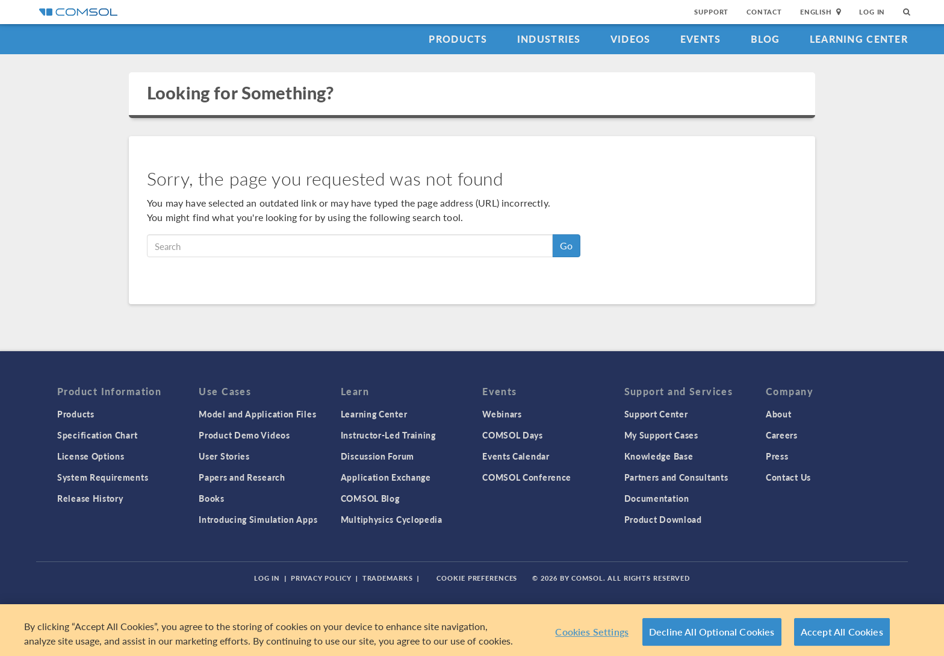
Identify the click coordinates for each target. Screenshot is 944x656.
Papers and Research (242, 477)
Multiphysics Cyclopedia (391, 519)
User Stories (224, 456)
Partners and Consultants (676, 477)
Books (212, 498)
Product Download (663, 519)
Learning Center (859, 39)
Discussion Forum (377, 456)
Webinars (502, 414)
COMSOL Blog (370, 498)
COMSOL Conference (526, 477)
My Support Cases (661, 435)
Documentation (656, 498)
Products (458, 39)
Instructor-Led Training (388, 435)
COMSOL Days (512, 435)
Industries (549, 39)
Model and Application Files (257, 414)
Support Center (656, 414)
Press (777, 456)
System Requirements (102, 477)
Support (711, 11)
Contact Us (788, 477)
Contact (764, 11)
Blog (765, 39)
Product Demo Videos (244, 435)
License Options (91, 456)
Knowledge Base (659, 456)
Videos (630, 39)
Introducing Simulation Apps (258, 519)
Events (700, 39)
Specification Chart (97, 435)
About (779, 414)
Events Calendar (516, 456)
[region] (472, 630)
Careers (782, 435)
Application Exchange (386, 477)
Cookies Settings (592, 632)
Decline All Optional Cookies (712, 632)
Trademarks (387, 578)
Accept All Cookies (842, 632)
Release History (90, 498)
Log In (872, 11)
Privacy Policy (321, 578)
